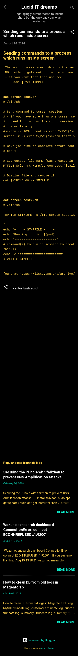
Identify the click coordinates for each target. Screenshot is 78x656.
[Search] (72, 8)
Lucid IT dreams (39, 7)
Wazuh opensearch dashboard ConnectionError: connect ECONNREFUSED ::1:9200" (28, 530)
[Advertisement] (39, 418)
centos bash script (25, 288)
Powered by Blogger (39, 640)
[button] (72, 32)
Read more (66, 512)
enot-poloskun (48, 648)
